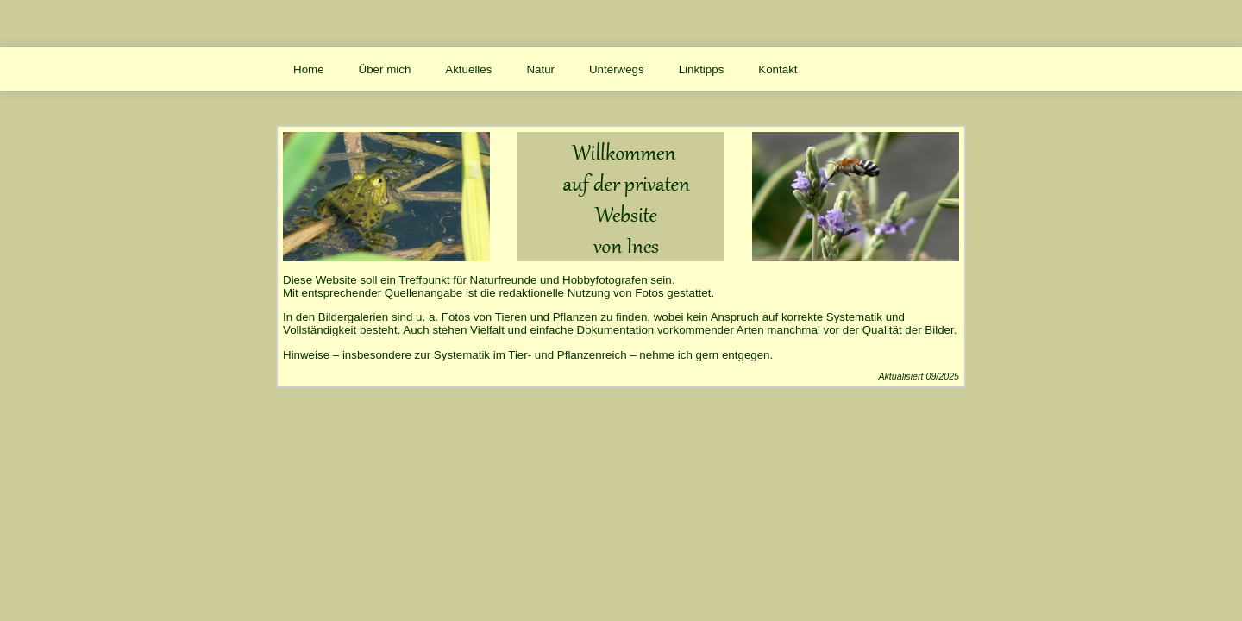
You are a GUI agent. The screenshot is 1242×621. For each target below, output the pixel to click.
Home (308, 69)
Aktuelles (468, 69)
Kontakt (777, 69)
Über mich (385, 69)
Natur (540, 69)
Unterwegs (616, 69)
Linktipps (701, 69)
